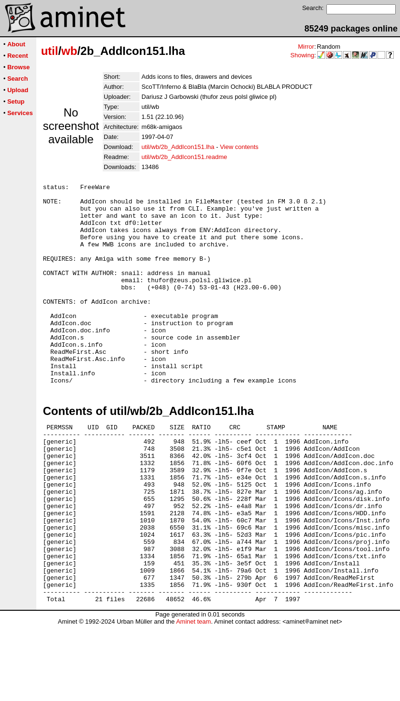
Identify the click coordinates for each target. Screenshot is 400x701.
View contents (239, 146)
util (49, 50)
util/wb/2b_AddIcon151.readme (184, 156)
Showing (302, 55)
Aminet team (193, 697)
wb (69, 50)
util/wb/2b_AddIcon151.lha (178, 146)
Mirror (306, 46)
